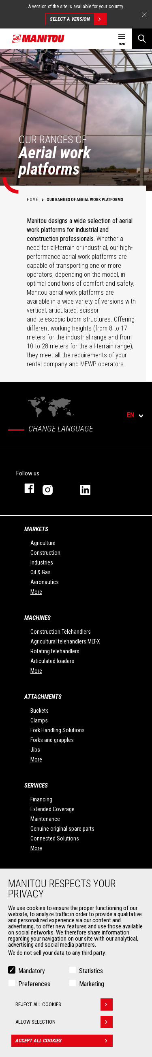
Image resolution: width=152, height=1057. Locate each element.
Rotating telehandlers (54, 651)
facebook (25, 488)
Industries (41, 562)
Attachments (43, 696)
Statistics (91, 971)
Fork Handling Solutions (57, 730)
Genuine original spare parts (62, 828)
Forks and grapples (52, 740)
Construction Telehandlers (60, 631)
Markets (36, 529)
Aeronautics (44, 582)
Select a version (78, 19)
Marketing (91, 984)
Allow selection (64, 1022)
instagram (53, 488)
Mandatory (31, 971)
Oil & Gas (40, 572)
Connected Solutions (54, 838)
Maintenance (45, 819)
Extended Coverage (52, 809)
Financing (41, 799)
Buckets (39, 710)
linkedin (91, 488)
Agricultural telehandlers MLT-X (65, 641)
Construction (45, 552)
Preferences (34, 984)
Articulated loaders (52, 661)
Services (36, 785)
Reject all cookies (64, 1004)
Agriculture (43, 543)
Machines (37, 618)
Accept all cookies (64, 1041)
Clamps (39, 720)
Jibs (35, 749)
